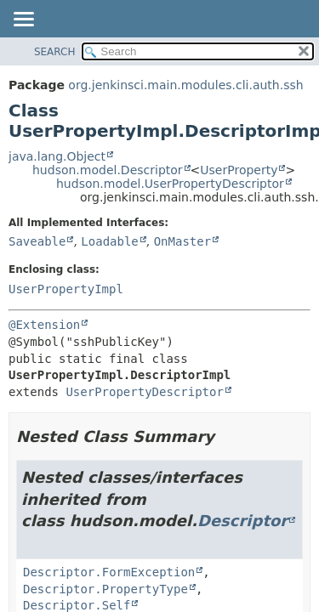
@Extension (44, 325)
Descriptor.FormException (109, 572)
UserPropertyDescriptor (144, 392)
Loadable (109, 241)
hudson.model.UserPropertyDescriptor (170, 183)
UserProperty (238, 170)
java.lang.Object (57, 156)
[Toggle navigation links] (23, 20)
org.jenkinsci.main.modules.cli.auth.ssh (185, 85)
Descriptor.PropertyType (105, 589)
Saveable (37, 241)
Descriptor (242, 521)
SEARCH (55, 52)
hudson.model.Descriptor (107, 170)
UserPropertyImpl (66, 289)
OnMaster (182, 241)
